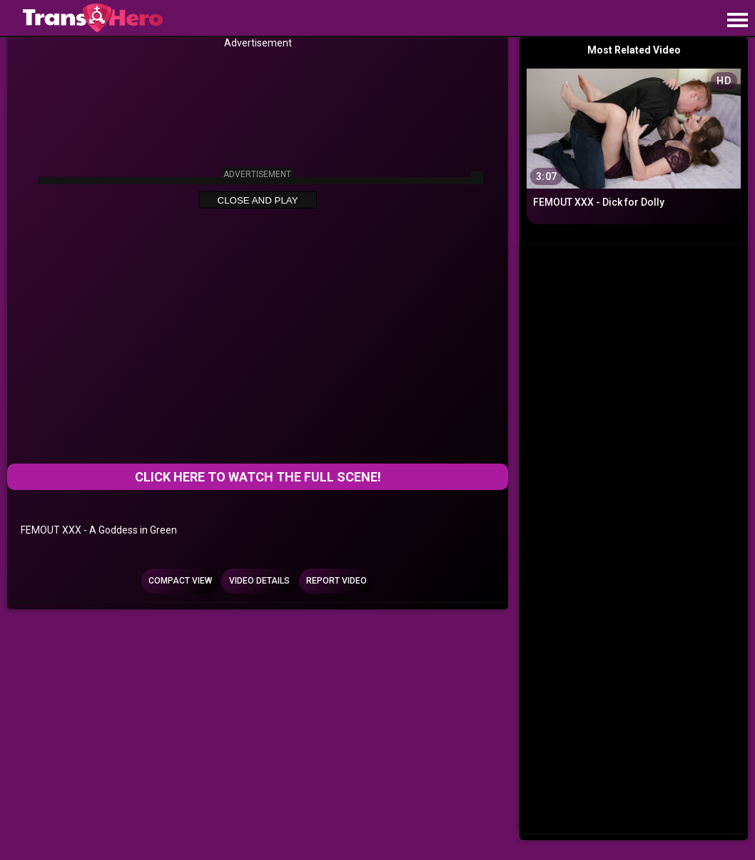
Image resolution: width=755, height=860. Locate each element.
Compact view (180, 581)
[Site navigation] (737, 20)
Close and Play (258, 200)
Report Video (336, 581)
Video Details (259, 581)
